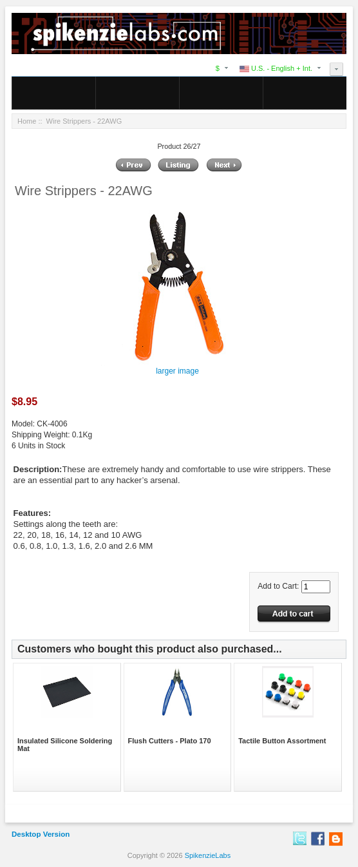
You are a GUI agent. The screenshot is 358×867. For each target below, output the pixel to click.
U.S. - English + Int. (276, 68)
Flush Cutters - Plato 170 (169, 741)
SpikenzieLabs (208, 855)
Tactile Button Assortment (282, 741)
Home (26, 121)
